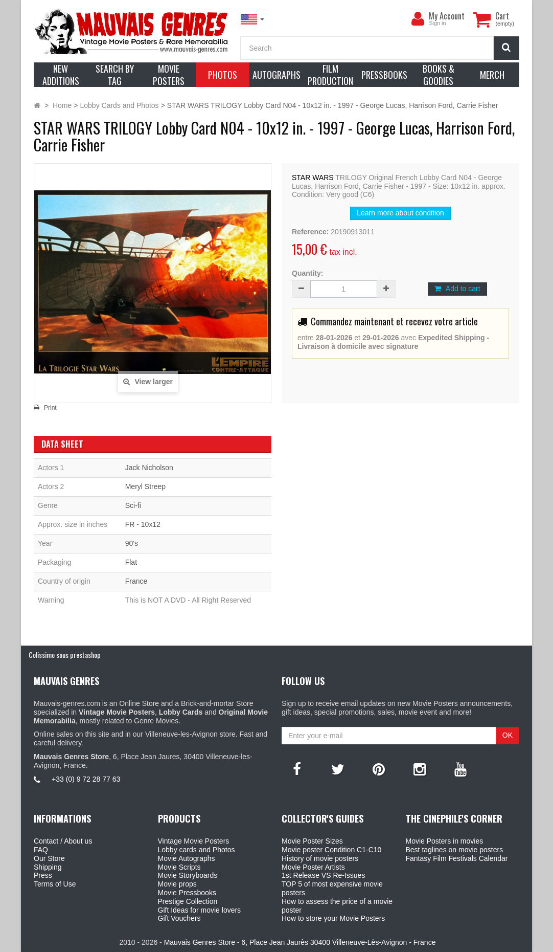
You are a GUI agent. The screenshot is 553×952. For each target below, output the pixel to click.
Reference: (310, 232)
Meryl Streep (145, 486)
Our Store (49, 858)
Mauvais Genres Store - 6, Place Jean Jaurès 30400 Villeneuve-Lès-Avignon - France (300, 942)
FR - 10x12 (142, 524)
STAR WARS (313, 177)
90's (131, 543)
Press (43, 875)
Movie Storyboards (188, 875)
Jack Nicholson (149, 467)
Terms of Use (55, 884)
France (136, 581)
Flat (131, 562)
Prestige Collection (188, 901)
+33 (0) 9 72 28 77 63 (86, 779)
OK (507, 735)
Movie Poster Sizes (312, 841)
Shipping (48, 867)
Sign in (437, 23)
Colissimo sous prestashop (65, 654)
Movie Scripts (179, 867)
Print (50, 407)
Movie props (177, 884)
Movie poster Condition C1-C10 (331, 850)
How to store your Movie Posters (333, 918)
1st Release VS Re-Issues (323, 875)
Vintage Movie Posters (193, 841)
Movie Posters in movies (444, 841)
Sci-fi (133, 505)
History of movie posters (320, 858)
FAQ (41, 850)
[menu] (417, 19)
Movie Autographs (186, 858)
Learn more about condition (400, 213)
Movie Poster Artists (313, 867)
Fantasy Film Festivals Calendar (457, 858)
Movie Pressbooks (187, 893)
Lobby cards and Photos (196, 850)
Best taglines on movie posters (454, 850)
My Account (447, 16)
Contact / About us (63, 841)
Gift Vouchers (179, 918)
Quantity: (307, 273)
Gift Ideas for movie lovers (199, 910)
